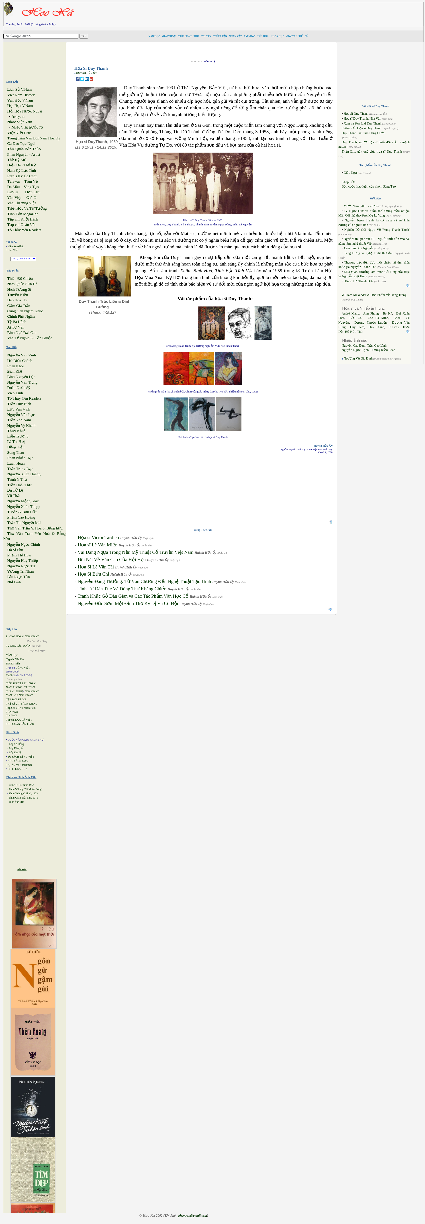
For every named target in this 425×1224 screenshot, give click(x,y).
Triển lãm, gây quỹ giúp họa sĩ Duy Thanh (372, 151)
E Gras (394, 327)
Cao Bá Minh (378, 318)
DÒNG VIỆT (13, 663)
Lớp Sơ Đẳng (16, 744)
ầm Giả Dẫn (18, 306)
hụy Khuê (16, 431)
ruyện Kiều (17, 295)
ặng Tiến (15, 447)
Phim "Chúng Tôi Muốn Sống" (26, 789)
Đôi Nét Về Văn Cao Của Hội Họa (112, 559)
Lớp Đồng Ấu (16, 748)
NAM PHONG (14, 687)
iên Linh (15, 393)
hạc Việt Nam (19, 122)
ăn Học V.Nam (20, 100)
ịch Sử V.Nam (19, 89)
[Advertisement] (281, 12)
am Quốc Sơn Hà (22, 284)
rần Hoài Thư (19, 485)
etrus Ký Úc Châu (22, 176)
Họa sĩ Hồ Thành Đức (358, 281)
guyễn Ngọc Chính (23, 544)
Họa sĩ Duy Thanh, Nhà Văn (362, 118)
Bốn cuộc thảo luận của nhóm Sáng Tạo (369, 186)
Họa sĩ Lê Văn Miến (98, 545)
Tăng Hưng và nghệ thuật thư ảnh (368, 253)
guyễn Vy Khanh (21, 425)
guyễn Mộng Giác (23, 501)
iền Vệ (31, 181)
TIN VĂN (11, 715)
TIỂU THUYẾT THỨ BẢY (21, 683)
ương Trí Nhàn (20, 571)
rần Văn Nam (19, 420)
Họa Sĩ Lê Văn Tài (96, 567)
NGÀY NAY (32, 691)
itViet (12, 192)
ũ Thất (13, 496)
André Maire (350, 313)
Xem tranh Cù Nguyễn (358, 248)
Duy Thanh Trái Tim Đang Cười (363, 133)
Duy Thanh (376, 327)
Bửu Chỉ (355, 318)
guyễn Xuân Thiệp (23, 507)
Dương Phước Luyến (370, 322)
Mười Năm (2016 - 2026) (360, 206)
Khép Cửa (349, 182)
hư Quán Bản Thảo (24, 149)
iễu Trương (17, 436)
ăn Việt (14, 198)
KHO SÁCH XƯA (18, 760)
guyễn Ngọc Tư (21, 566)
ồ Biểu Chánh (19, 361)
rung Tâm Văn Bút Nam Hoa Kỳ (33, 138)
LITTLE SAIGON (17, 768)
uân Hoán (16, 463)
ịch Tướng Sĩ (19, 289)
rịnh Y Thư (17, 479)
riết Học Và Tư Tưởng (27, 208)
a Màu (13, 187)
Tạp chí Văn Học (15, 659)
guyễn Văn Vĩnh (21, 355)
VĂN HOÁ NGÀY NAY (19, 695)
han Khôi (15, 366)
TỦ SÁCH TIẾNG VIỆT (21, 756)
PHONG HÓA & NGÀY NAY (22, 636)
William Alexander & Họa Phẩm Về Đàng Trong (374, 295)
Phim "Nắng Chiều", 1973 (23, 793)
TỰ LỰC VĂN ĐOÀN (18, 645)
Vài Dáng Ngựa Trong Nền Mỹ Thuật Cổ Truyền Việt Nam (135, 552)
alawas (13, 181)
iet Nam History (21, 95)
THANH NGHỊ (14, 691)
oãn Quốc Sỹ (18, 388)
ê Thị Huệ (16, 441)
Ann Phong (371, 313)
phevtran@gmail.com (192, 1215)
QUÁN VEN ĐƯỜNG (20, 765)
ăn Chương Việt (21, 203)
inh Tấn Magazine (22, 214)
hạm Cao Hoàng (21, 517)
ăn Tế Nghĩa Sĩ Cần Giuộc (29, 338)
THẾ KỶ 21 (12, 703)
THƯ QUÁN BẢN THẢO (20, 723)
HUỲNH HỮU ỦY (86, 72)
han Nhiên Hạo (20, 458)
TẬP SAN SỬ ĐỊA (16, 699)
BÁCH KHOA (29, 703)
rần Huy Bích (19, 404)
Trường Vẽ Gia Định (358, 358)
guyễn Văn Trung (22, 382)
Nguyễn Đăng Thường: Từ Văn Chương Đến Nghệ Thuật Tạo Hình (144, 581)
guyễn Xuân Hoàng (24, 474)
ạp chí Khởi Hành (22, 219)
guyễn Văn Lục (21, 415)
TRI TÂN (29, 687)
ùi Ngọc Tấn (18, 577)
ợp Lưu (33, 192)
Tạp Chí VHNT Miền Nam (21, 707)
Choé (397, 318)
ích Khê (14, 371)
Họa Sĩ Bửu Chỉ (93, 574)
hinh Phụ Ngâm (21, 316)
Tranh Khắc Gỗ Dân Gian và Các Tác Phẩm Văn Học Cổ (133, 596)
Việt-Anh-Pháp (16, 246)
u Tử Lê (15, 490)
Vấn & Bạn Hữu (22, 512)
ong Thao (15, 452)
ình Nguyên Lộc (21, 377)
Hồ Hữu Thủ (354, 331)
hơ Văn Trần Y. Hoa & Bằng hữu (35, 528)
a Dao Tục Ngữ (21, 143)
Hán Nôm (13, 250)
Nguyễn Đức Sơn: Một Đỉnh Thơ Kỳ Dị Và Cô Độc (128, 603)
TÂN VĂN (12, 711)
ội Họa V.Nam (20, 106)
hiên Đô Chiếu (20, 278)
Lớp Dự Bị (15, 752)
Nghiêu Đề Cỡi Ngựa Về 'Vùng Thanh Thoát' (377, 229)
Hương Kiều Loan (382, 350)
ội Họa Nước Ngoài (24, 111)
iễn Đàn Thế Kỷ (21, 165)
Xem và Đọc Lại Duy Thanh (362, 123)
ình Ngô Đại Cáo (22, 333)
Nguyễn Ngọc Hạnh (355, 350)
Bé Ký (387, 313)
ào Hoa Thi (17, 300)
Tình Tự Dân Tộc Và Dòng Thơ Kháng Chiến (122, 588)
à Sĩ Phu (15, 550)
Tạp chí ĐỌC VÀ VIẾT (19, 719)
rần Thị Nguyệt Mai (24, 523)
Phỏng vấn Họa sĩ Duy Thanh (361, 128)
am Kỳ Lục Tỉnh (21, 170)
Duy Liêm (357, 327)
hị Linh (14, 582)
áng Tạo (31, 187)
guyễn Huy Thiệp (22, 560)
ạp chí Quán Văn (21, 225)
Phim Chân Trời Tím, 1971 (23, 797)
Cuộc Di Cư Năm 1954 (21, 785)
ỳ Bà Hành (16, 322)
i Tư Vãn (15, 327)
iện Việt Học (19, 133)
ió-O (31, 198)
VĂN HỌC (12, 655)
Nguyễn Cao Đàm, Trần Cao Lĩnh (364, 345)
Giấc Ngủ (350, 172)
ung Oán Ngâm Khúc (25, 311)
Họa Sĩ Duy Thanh (355, 113)
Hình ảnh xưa (16, 801)
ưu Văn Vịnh (18, 409)
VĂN (9, 675)
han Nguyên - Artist (23, 154)
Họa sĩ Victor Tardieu (98, 537)
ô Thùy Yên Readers (24, 230)
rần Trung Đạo (20, 469)
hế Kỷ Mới (17, 160)
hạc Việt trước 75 (27, 127)
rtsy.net (18, 116)
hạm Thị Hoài (19, 555)
